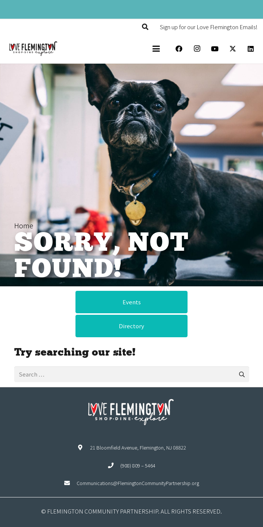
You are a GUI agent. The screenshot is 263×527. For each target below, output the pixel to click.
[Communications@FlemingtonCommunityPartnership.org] (70, 483)
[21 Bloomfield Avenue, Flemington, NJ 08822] (83, 447)
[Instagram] (197, 48)
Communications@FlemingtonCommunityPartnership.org (138, 483)
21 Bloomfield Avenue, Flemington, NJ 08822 (138, 447)
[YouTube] (215, 48)
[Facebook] (179, 48)
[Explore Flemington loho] (33, 48)
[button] (145, 27)
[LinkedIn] (250, 48)
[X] (232, 48)
